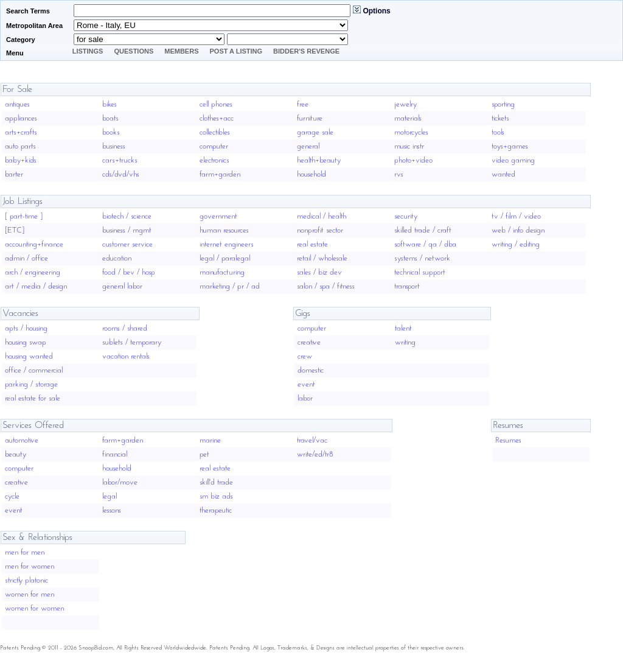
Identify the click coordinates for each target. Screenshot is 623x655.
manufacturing (222, 272)
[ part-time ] (24, 216)
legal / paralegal (225, 258)
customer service (127, 244)
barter (14, 174)
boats (110, 118)
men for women (29, 566)
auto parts (20, 146)
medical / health (321, 216)
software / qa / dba (425, 244)
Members (181, 51)
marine (210, 440)
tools (498, 132)
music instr (409, 146)
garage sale (315, 132)
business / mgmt (126, 230)
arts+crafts (21, 132)
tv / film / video (516, 216)
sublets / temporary (131, 342)
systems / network (422, 258)
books (111, 132)
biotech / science (126, 216)
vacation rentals (126, 356)
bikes (109, 104)
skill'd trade (216, 482)
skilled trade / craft (422, 230)
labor (305, 398)
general (308, 146)
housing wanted (29, 356)
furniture (309, 118)
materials (408, 118)
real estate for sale (32, 398)
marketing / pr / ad (230, 286)
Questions (133, 51)
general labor (122, 286)
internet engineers (227, 244)
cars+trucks (119, 160)
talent (403, 328)
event (306, 384)
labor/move (119, 482)
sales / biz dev (319, 272)
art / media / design (36, 286)
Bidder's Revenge (306, 51)
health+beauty (319, 160)
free (302, 104)
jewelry (405, 104)
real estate (312, 244)
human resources (224, 230)
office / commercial (34, 370)
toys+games (510, 146)
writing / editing (516, 244)
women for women (34, 608)
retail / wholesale (322, 258)
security (405, 216)
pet (204, 454)
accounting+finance (34, 244)
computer (214, 146)
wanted (503, 174)
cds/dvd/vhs (120, 174)
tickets (500, 118)
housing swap (25, 342)
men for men (24, 552)
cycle (12, 496)
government (218, 216)
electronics (214, 160)
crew (305, 356)
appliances (21, 118)
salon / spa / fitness (326, 286)
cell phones (216, 104)
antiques (17, 104)
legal (109, 496)
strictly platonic (26, 580)
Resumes (508, 440)
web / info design (518, 230)
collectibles (215, 132)
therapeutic (216, 510)
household (311, 174)
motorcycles (411, 132)
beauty (15, 454)
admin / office (26, 258)
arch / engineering (32, 272)
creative (309, 342)
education (116, 258)
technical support (419, 272)
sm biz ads (216, 496)
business (113, 146)
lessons (111, 510)
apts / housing (26, 328)
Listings (87, 51)
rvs (398, 174)
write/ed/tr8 (315, 454)
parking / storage (31, 384)
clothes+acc (217, 118)
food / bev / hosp (128, 272)
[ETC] (14, 230)
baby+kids (21, 160)
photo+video (413, 160)
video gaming (513, 160)
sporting (503, 104)
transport (407, 286)
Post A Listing (236, 51)
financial (114, 454)
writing (405, 342)
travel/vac (312, 440)
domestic (311, 370)
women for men (29, 594)
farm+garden (220, 174)
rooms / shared (124, 328)
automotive (21, 440)
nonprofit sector (320, 230)
